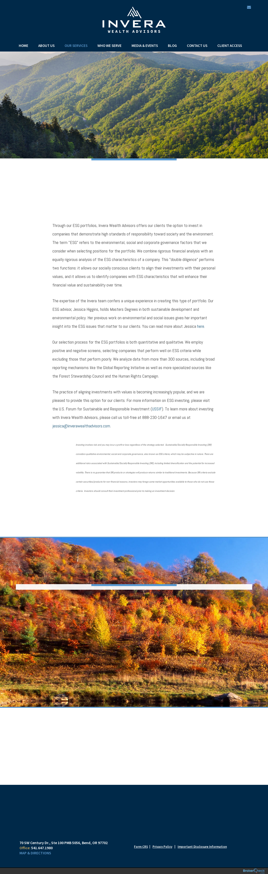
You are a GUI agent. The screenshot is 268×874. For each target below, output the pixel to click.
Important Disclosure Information (202, 847)
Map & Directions (35, 852)
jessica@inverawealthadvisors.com (81, 426)
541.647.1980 (42, 847)
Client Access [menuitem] (229, 45)
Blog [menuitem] (172, 45)
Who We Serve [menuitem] (109, 45)
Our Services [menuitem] (76, 45)
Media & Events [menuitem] (145, 45)
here (200, 326)
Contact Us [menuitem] (197, 45)
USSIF (157, 409)
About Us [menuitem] (46, 45)
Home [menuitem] (23, 45)
